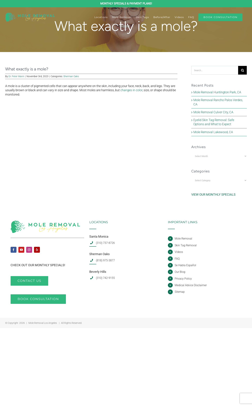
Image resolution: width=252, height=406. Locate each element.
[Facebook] (13, 250)
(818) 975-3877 (105, 260)
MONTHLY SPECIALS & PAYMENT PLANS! (126, 3)
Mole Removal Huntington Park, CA (217, 92)
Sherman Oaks (71, 76)
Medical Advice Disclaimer (191, 285)
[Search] (242, 70)
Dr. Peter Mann (16, 76)
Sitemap (180, 291)
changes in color (131, 90)
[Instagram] (29, 250)
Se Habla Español (185, 265)
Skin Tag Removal (186, 245)
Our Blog (180, 271)
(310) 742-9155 (105, 278)
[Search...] (214, 70)
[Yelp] (37, 250)
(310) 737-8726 (105, 243)
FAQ (177, 258)
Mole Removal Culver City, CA (213, 112)
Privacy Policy (183, 278)
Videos (179, 252)
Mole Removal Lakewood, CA (213, 132)
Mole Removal (183, 238)
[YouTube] (21, 250)
